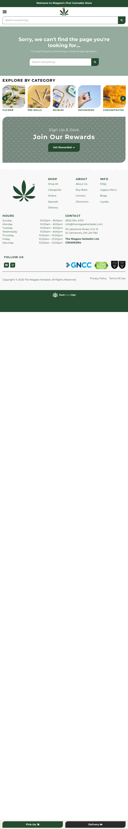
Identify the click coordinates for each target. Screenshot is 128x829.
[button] (4, 12)
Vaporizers (86, 110)
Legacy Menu (108, 189)
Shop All (53, 183)
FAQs (103, 183)
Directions (82, 201)
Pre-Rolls (35, 110)
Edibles (58, 110)
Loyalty (104, 201)
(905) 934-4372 (74, 220)
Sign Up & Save (64, 130)
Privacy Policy (98, 278)
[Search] (121, 20)
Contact (81, 195)
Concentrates (113, 110)
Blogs (103, 195)
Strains (52, 195)
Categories (54, 189)
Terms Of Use (117, 278)
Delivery (53, 207)
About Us (81, 183)
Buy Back (82, 189)
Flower (7, 110)
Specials (53, 201)
